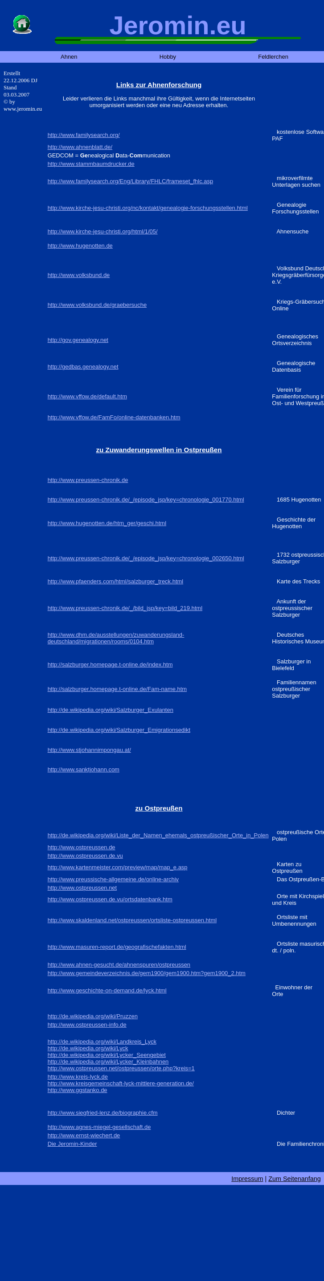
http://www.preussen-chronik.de (88, 480)
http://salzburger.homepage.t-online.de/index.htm (110, 664)
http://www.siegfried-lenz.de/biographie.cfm (103, 1112)
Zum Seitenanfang (294, 1178)
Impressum (247, 1178)
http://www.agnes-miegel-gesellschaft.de (99, 1127)
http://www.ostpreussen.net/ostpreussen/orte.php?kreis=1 (121, 1068)
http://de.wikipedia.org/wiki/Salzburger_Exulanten (110, 710)
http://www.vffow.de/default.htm (87, 396)
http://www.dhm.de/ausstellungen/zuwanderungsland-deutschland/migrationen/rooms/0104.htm (116, 638)
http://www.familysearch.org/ (84, 135)
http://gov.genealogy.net (78, 340)
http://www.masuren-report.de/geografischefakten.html (117, 947)
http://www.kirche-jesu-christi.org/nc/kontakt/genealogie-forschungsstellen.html (148, 208)
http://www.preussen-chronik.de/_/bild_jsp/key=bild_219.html (125, 608)
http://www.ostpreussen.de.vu (85, 855)
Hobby (168, 57)
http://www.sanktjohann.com (83, 769)
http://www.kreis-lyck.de (78, 1076)
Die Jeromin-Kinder (72, 1143)
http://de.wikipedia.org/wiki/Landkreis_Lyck (102, 1041)
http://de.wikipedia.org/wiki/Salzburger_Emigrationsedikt (119, 730)
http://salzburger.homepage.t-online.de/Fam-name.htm (117, 689)
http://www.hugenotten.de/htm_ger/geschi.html (107, 523)
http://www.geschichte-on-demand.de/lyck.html (107, 990)
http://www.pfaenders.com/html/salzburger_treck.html (116, 581)
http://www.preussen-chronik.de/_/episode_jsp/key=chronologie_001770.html (146, 499)
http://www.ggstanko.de (77, 1090)
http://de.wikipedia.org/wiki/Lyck (88, 1048)
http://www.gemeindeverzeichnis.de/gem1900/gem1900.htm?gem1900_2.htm (147, 973)
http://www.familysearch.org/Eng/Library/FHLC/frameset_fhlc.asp (130, 181)
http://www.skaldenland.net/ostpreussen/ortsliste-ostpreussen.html (132, 920)
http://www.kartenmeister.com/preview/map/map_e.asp (118, 867)
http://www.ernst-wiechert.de (84, 1135)
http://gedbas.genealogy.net (83, 366)
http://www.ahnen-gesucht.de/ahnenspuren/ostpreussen (119, 964)
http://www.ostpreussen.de (81, 847)
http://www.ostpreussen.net (82, 887)
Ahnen (69, 57)
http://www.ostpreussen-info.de (87, 1024)
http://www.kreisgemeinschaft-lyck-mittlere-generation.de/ (121, 1083)
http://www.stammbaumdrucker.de (91, 164)
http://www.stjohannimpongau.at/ (89, 750)
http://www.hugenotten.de (80, 245)
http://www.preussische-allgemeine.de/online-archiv (113, 879)
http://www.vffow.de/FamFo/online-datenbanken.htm (114, 417)
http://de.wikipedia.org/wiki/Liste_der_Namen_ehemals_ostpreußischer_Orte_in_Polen (158, 835)
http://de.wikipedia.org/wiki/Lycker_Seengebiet (107, 1055)
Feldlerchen (273, 57)
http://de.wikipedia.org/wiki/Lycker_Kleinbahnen (108, 1061)
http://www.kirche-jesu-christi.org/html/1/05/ (103, 231)
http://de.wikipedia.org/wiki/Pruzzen (93, 1016)
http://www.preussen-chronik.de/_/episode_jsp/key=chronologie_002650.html (146, 558)
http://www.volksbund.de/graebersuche (97, 304)
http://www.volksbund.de (79, 275)
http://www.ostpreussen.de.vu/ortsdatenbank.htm (110, 899)
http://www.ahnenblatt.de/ (80, 147)
